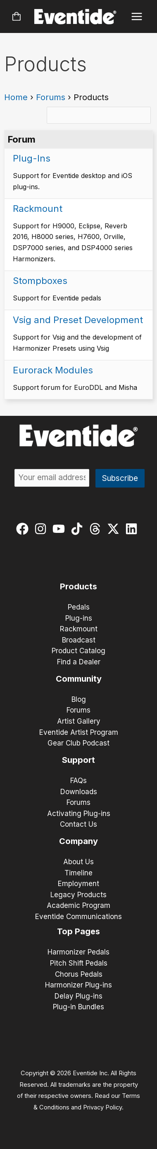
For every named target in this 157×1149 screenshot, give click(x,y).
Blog (78, 699)
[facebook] (24, 529)
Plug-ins (78, 618)
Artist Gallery (78, 721)
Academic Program (78, 905)
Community (79, 679)
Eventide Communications (78, 916)
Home (16, 97)
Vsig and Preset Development (78, 319)
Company (78, 841)
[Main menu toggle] (137, 17)
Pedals (79, 607)
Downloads (78, 792)
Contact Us (78, 824)
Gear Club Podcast (78, 743)
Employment (78, 883)
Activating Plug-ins (78, 813)
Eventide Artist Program (78, 732)
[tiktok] (79, 529)
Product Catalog (78, 651)
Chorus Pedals (78, 974)
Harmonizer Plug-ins (78, 985)
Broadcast (78, 640)
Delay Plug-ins (78, 996)
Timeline (78, 873)
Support (78, 760)
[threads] (97, 529)
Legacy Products (78, 895)
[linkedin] (133, 529)
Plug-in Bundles (78, 1007)
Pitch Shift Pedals (78, 963)
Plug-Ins (31, 158)
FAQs (78, 780)
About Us (78, 862)
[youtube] (60, 529)
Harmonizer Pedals (78, 952)
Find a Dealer (78, 662)
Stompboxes (40, 280)
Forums (50, 97)
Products (78, 586)
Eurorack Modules (53, 370)
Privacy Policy (102, 1107)
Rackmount (37, 208)
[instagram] (42, 529)
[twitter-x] (115, 529)
